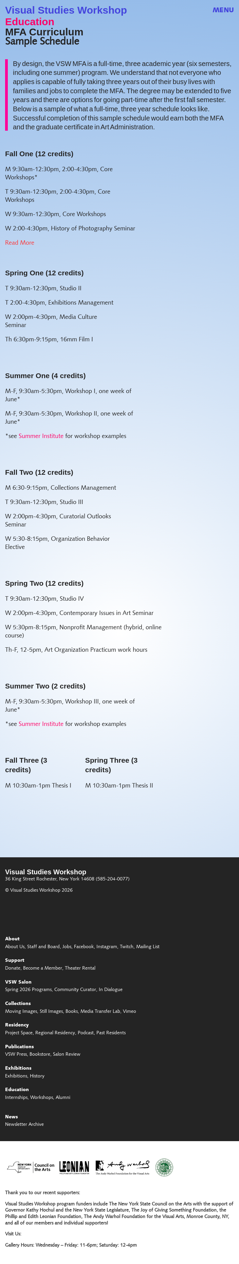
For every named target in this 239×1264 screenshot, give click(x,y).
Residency (17, 1025)
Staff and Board (43, 947)
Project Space (19, 1033)
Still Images (51, 1011)
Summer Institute (41, 436)
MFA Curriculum (44, 32)
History (37, 1076)
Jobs (66, 947)
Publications (19, 1047)
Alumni (63, 1098)
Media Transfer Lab (100, 1011)
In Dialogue (111, 990)
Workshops (41, 1098)
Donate (12, 968)
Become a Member (42, 968)
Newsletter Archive (24, 1124)
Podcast (86, 1033)
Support (14, 960)
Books (72, 1011)
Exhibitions (18, 1068)
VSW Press (16, 1054)
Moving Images (21, 1011)
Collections (18, 1004)
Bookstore (40, 1054)
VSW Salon (18, 982)
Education (29, 22)
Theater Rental (80, 968)
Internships (16, 1098)
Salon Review (66, 1054)
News (11, 1117)
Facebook (84, 947)
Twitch (126, 947)
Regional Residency (55, 1033)
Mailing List (148, 947)
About (12, 939)
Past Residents (111, 1033)
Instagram (106, 947)
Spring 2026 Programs (28, 990)
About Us (14, 947)
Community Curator (75, 990)
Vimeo (129, 1011)
